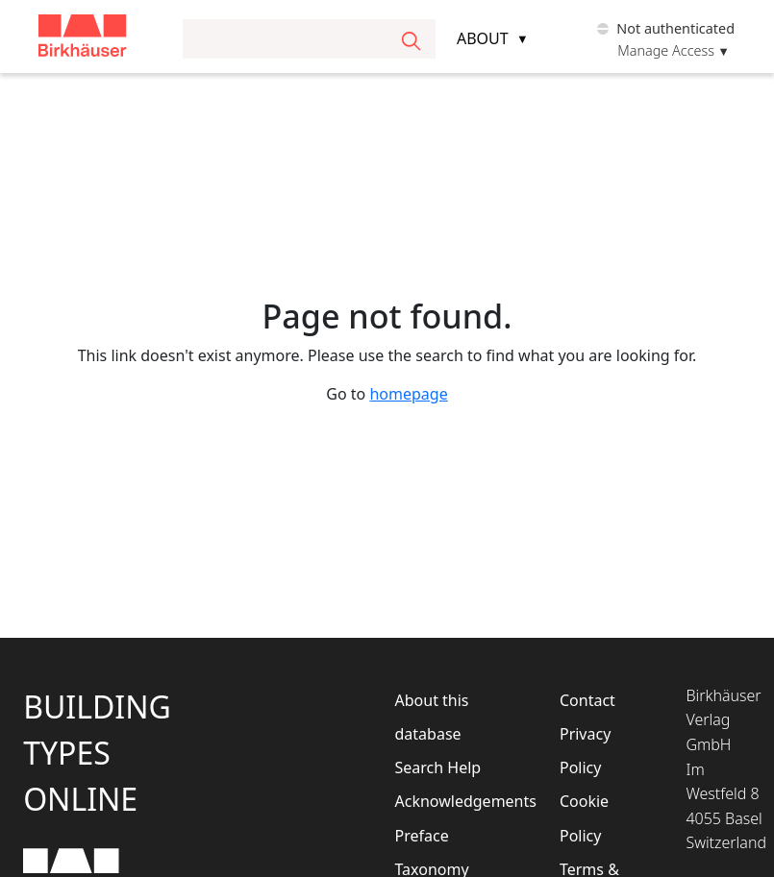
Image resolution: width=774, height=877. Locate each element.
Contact (587, 700)
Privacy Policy (585, 750)
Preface (422, 835)
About (483, 38)
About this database (432, 717)
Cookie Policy (584, 818)
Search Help (438, 767)
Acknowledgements (450, 801)
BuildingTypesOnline (97, 752)
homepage (408, 393)
